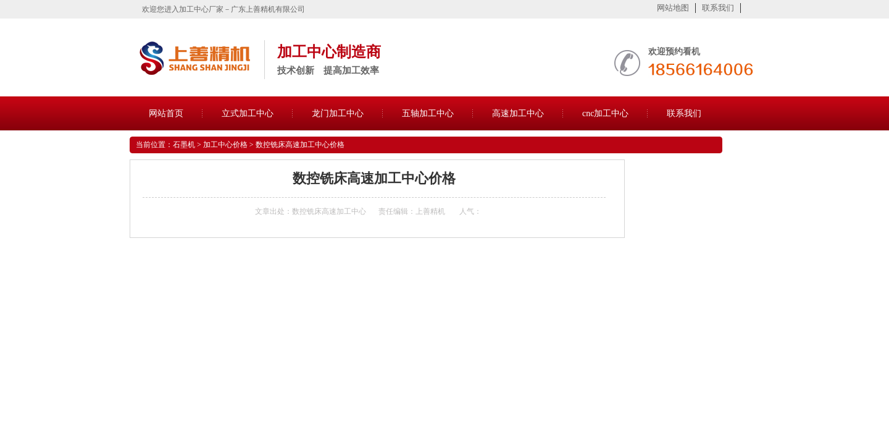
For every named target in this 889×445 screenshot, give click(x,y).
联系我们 (718, 7)
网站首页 (166, 113)
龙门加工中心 (338, 113)
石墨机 (184, 144)
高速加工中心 (518, 113)
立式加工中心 (247, 113)
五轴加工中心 (428, 113)
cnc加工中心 (605, 113)
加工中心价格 (225, 144)
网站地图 (673, 7)
